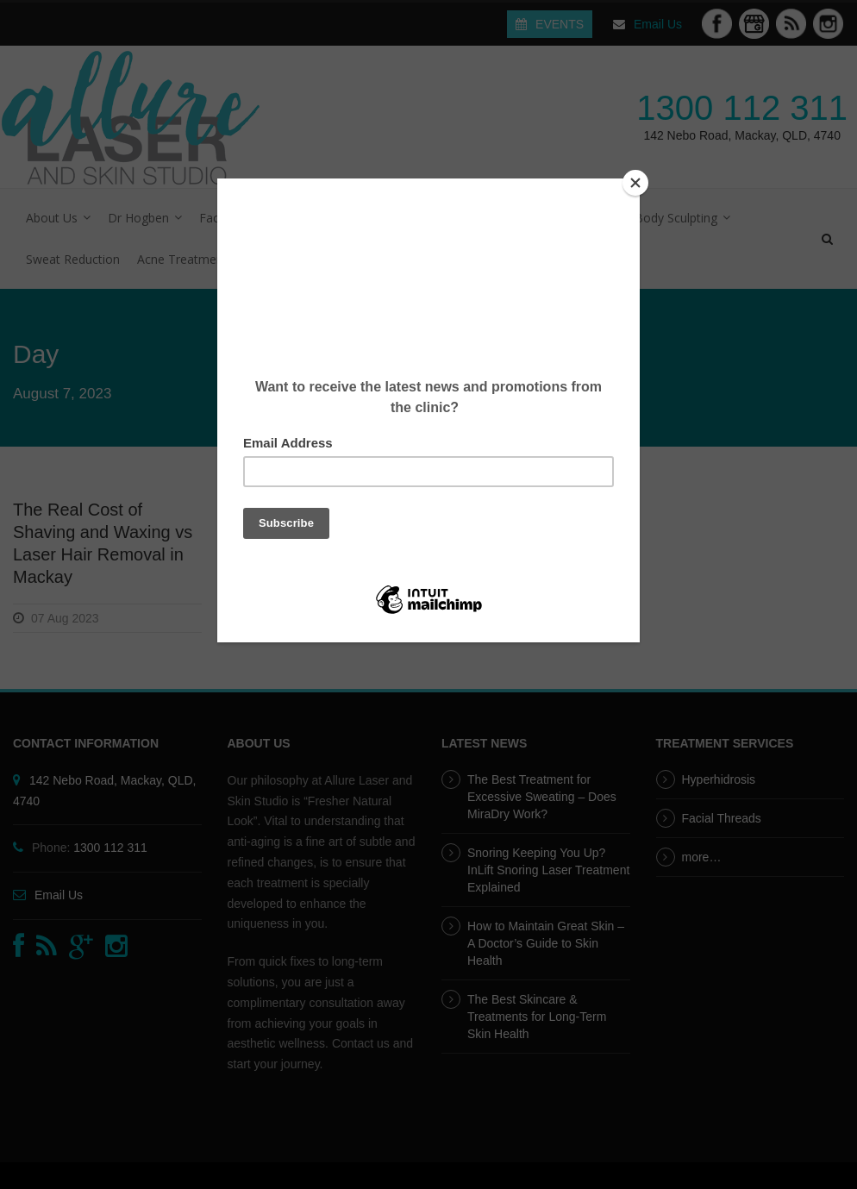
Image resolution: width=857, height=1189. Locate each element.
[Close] (635, 183)
